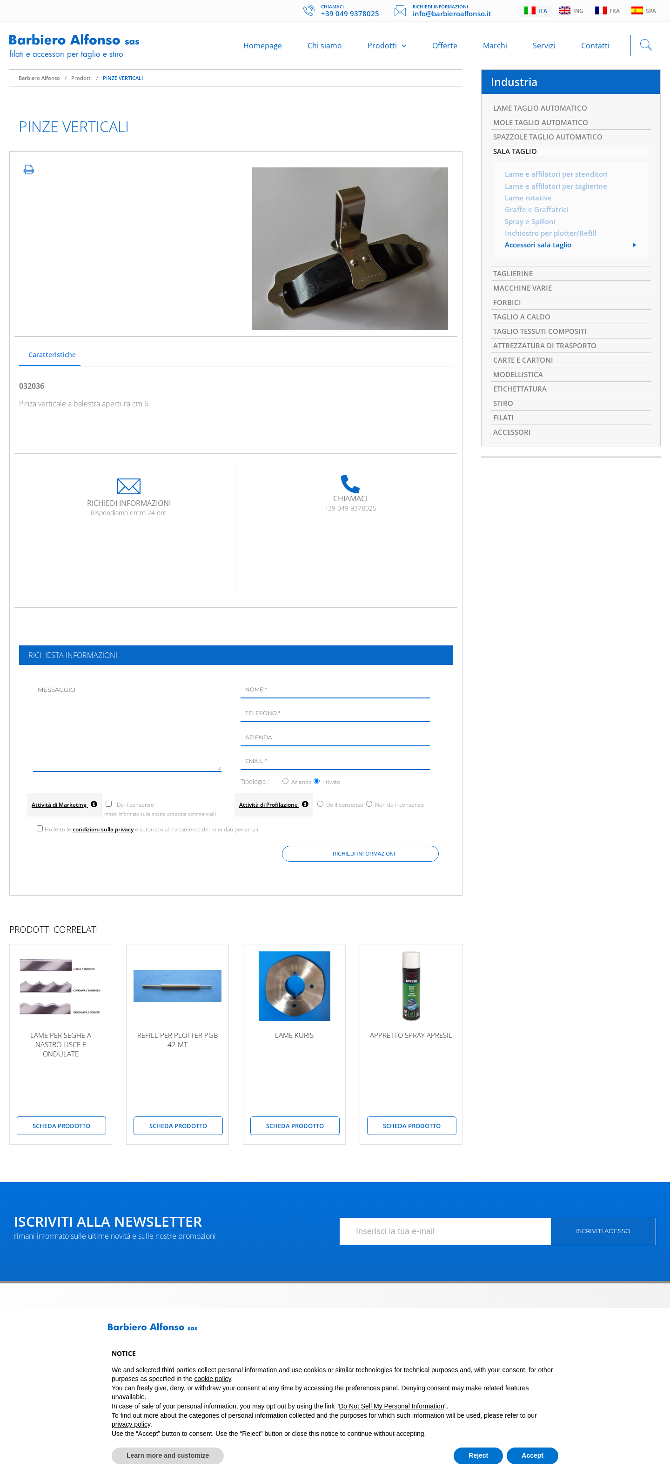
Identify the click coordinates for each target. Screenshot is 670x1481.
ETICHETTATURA (522, 406)
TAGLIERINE (514, 284)
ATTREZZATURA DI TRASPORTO (548, 360)
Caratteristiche (52, 358)
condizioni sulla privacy (104, 833)
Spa (643, 11)
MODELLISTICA (520, 391)
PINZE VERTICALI (123, 81)
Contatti (595, 47)
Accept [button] (532, 1455)
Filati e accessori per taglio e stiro (69, 55)
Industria (515, 85)
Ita (535, 11)
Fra (607, 11)
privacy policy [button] (131, 1424)
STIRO (504, 422)
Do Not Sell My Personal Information (391, 1406)
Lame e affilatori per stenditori (559, 182)
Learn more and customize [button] (168, 1455)
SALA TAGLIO (517, 158)
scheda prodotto (61, 1130)
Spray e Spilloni (532, 230)
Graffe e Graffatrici (538, 218)
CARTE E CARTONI (525, 376)
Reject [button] (478, 1455)
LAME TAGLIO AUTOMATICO (544, 112)
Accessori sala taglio (540, 255)
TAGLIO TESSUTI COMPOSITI (544, 345)
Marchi (495, 47)
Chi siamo (325, 47)
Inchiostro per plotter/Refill (553, 242)
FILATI (504, 437)
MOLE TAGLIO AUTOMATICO (544, 128)
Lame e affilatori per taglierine (558, 194)
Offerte (444, 47)
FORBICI (508, 314)
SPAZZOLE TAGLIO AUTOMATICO (552, 143)
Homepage (262, 47)
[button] (553, 1330)
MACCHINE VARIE (524, 299)
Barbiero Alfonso (39, 81)
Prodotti (387, 47)
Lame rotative (529, 206)
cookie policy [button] (212, 1378)
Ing (571, 11)
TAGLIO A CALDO (524, 330)
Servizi (544, 47)
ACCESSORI (513, 452)
